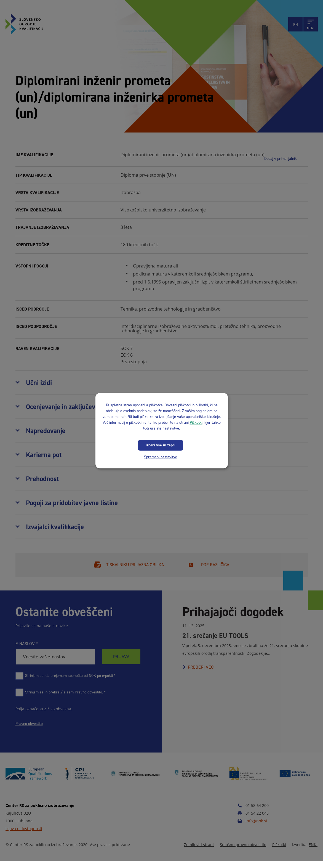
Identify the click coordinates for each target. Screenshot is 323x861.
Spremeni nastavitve (160, 457)
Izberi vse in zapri (160, 445)
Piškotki (196, 422)
